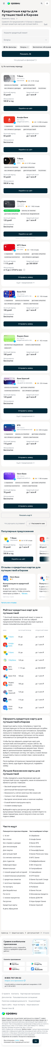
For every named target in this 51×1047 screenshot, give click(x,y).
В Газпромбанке (35, 868)
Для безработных (10, 890)
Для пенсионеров (10, 846)
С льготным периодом (12, 883)
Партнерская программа (30, 994)
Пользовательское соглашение (25, 997)
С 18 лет (6, 836)
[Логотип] (9, 1013)
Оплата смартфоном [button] (30, 304)
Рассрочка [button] (42, 88)
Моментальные (9, 868)
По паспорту (8, 887)
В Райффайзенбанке (37, 861)
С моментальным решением (14, 876)
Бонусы (24, 47)
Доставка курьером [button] (27, 85)
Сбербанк (12, 660)
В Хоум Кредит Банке (37, 901)
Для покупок (8, 850)
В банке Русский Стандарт (39, 879)
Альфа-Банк (11, 644)
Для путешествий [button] (29, 88)
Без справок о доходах (12, 843)
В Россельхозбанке (36, 883)
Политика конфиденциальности (14, 1001)
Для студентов (8, 861)
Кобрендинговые (10, 865)
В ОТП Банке (34, 876)
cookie (17, 1040)
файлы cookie (26, 1029)
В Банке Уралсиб (36, 905)
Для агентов (6, 997)
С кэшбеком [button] (8, 126)
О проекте (6, 994)
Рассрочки (7, 901)
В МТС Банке (34, 857)
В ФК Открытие (35, 865)
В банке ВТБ (34, 843)
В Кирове (46, 933)
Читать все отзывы (9, 603)
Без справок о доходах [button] (12, 88)
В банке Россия (35, 890)
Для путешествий (10, 854)
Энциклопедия (34, 1001)
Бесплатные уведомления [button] (30, 214)
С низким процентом (11, 898)
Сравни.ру (4, 933)
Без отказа (7, 839)
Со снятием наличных (12, 857)
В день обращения (10, 909)
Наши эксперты (19, 1005)
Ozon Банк (14, 577)
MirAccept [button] (7, 348)
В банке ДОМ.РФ (35, 898)
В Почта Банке (35, 846)
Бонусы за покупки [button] (11, 85)
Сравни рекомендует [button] (11, 210)
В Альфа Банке (35, 839)
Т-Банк (11, 637)
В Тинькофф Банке (36, 850)
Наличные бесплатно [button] (12, 257)
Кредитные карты (10, 905)
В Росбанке (33, 887)
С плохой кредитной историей (15, 872)
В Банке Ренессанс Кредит (39, 854)
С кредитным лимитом (12, 879)
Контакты (15, 994)
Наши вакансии (33, 1005)
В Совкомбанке (35, 872)
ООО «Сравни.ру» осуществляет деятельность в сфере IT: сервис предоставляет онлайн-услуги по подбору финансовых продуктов (24, 1019)
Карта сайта (6, 1005)
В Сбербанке (34, 836)
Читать (24, 593)
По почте (6, 894)
